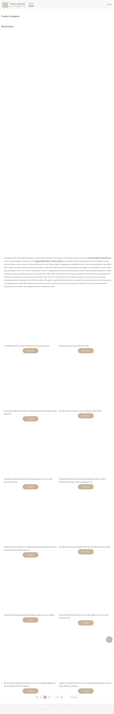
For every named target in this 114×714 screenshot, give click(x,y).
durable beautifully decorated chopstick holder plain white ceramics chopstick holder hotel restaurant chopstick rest (82, 480)
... (53, 697)
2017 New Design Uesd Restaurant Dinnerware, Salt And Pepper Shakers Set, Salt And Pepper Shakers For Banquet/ (30, 684)
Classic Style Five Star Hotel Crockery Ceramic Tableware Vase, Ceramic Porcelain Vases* (84, 616)
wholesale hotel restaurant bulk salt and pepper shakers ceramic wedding (29, 615)
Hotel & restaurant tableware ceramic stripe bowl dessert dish (80, 411)
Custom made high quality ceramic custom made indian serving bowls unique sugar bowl (30, 412)
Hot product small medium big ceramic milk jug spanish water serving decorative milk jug (28, 480)
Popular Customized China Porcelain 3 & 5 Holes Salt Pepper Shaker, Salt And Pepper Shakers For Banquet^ (85, 684)
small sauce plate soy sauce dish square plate (74, 346)
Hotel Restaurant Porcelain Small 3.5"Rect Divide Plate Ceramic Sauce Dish (84, 547)
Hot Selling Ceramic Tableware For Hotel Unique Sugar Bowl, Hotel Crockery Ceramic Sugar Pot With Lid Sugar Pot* (30, 548)
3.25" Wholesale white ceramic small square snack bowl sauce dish (26, 346)
